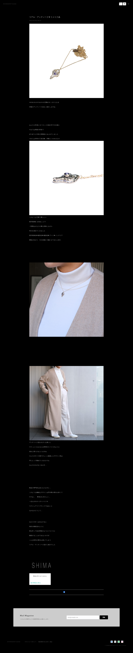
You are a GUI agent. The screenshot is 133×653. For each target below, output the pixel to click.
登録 (104, 617)
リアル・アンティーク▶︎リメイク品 (44, 17)
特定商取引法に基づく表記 (45, 641)
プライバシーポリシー (30, 641)
